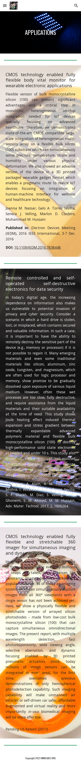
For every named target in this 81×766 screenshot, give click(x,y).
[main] (40, 32)
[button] (5, 5)
